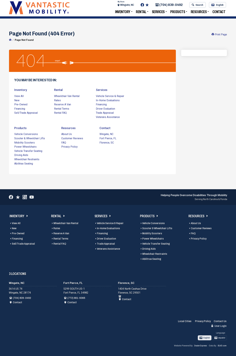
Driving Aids (21, 154)
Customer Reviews (72, 138)
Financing (19, 108)
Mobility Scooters (24, 142)
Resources (199, 12)
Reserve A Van (62, 104)
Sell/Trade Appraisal (26, 112)
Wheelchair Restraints (26, 159)
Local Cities (184, 321)
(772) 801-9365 (76, 297)
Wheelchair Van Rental (66, 95)
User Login (218, 325)
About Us (66, 133)
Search (197, 5)
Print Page (219, 34)
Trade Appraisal (105, 112)
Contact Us (220, 321)
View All (19, 95)
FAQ (63, 142)
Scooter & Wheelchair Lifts (29, 138)
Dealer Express (200, 345)
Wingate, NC (127, 5)
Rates (57, 100)
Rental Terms (61, 108)
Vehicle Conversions (26, 133)
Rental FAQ (60, 112)
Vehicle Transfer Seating (28, 150)
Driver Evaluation (105, 108)
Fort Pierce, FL (107, 138)
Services (158, 12)
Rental (141, 12)
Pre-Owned (20, 104)
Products (177, 12)
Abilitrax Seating (23, 163)
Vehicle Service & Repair (110, 95)
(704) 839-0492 (169, 5)
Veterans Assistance (108, 116)
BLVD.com (222, 345)
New (17, 100)
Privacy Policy (69, 146)
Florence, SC (106, 142)
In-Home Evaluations (108, 100)
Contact (219, 12)
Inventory (122, 12)
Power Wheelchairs (25, 146)
